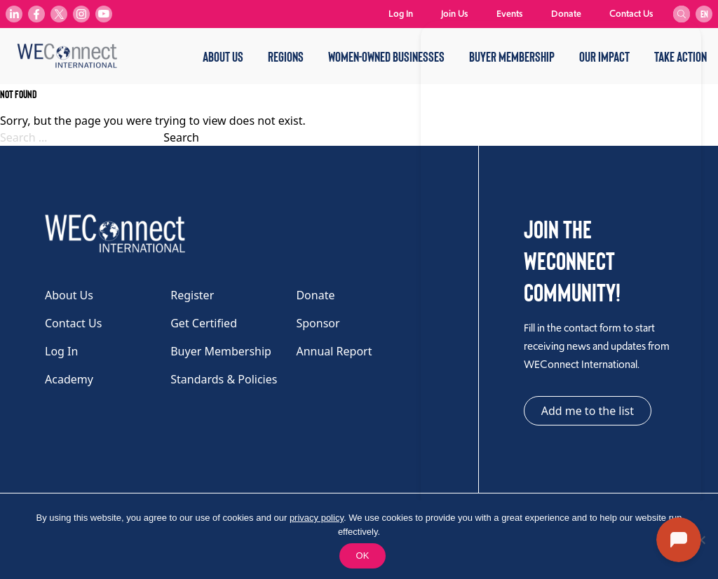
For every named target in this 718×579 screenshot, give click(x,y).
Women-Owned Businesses (386, 56)
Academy (69, 379)
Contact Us (631, 13)
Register (192, 295)
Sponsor (317, 323)
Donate (566, 13)
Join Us (454, 13)
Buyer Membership (220, 351)
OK (363, 555)
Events (509, 13)
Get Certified (203, 323)
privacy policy (317, 517)
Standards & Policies (223, 379)
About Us (223, 56)
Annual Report (334, 351)
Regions (286, 56)
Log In (400, 13)
